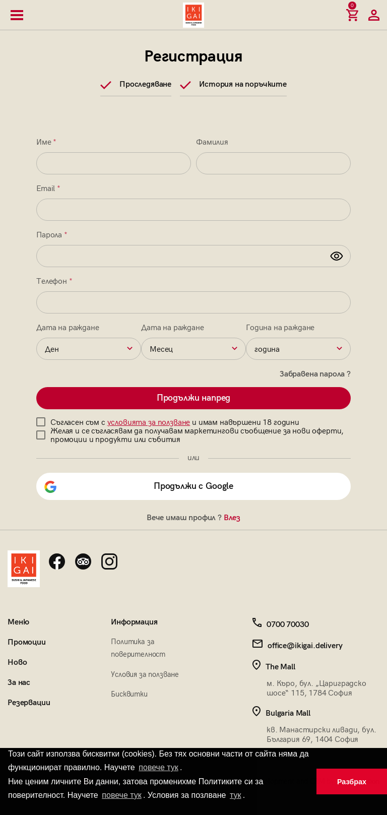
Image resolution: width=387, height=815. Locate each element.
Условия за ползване (145, 674)
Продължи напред (194, 398)
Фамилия (212, 142)
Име (46, 142)
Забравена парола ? (315, 374)
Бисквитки (129, 694)
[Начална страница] (193, 15)
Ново (17, 662)
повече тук (158, 767)
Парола (52, 235)
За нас (19, 682)
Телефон (54, 281)
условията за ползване (148, 422)
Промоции (27, 642)
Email (48, 189)
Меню (18, 622)
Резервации (29, 703)
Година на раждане (280, 328)
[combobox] (88, 349)
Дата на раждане (67, 328)
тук (235, 795)
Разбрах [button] (351, 782)
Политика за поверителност (138, 648)
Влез (232, 518)
